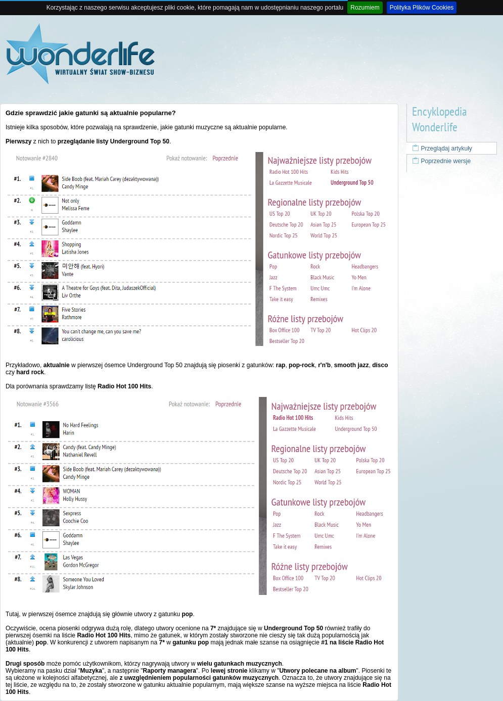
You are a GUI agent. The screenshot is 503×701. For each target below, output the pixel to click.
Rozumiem (364, 7)
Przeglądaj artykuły (442, 148)
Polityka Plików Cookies (422, 7)
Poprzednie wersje (441, 161)
